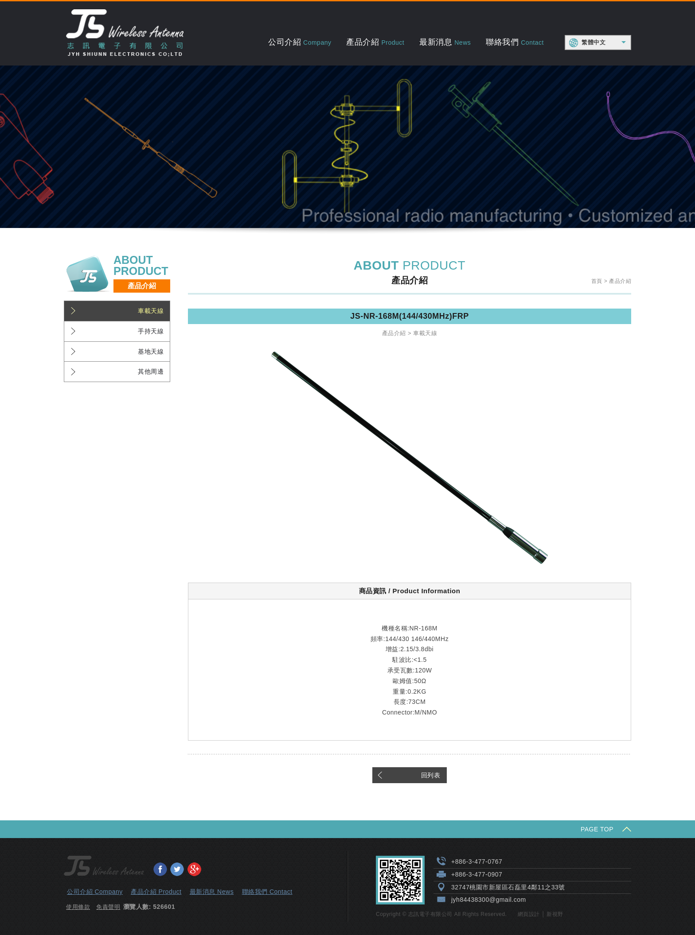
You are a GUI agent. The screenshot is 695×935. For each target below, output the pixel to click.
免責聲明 (108, 907)
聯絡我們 (515, 42)
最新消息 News (212, 891)
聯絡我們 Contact (267, 891)
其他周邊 (151, 371)
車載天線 (151, 310)
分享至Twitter (177, 869)
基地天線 (151, 351)
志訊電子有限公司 (125, 33)
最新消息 (445, 42)
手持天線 (151, 331)
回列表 (431, 775)
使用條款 (78, 907)
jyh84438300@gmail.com (488, 899)
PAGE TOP (597, 829)
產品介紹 (375, 42)
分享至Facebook (160, 869)
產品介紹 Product (156, 891)
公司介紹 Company (95, 891)
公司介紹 (299, 42)
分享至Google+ (194, 869)
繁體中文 (593, 42)
